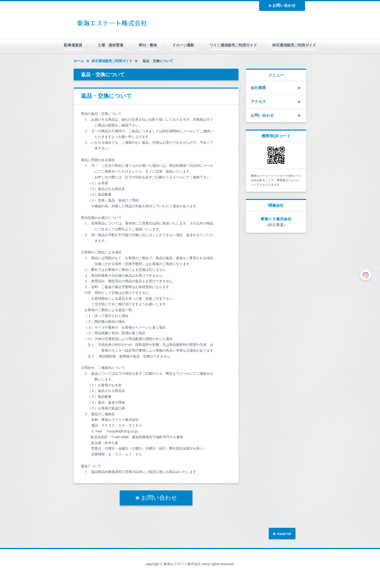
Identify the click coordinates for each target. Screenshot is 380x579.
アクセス (258, 101)
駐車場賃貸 (73, 45)
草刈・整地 (148, 45)
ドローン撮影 (183, 45)
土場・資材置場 (110, 45)
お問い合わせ (284, 5)
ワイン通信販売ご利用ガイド (233, 45)
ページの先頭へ (282, 534)
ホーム (79, 61)
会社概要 (258, 88)
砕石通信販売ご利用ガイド (294, 45)
